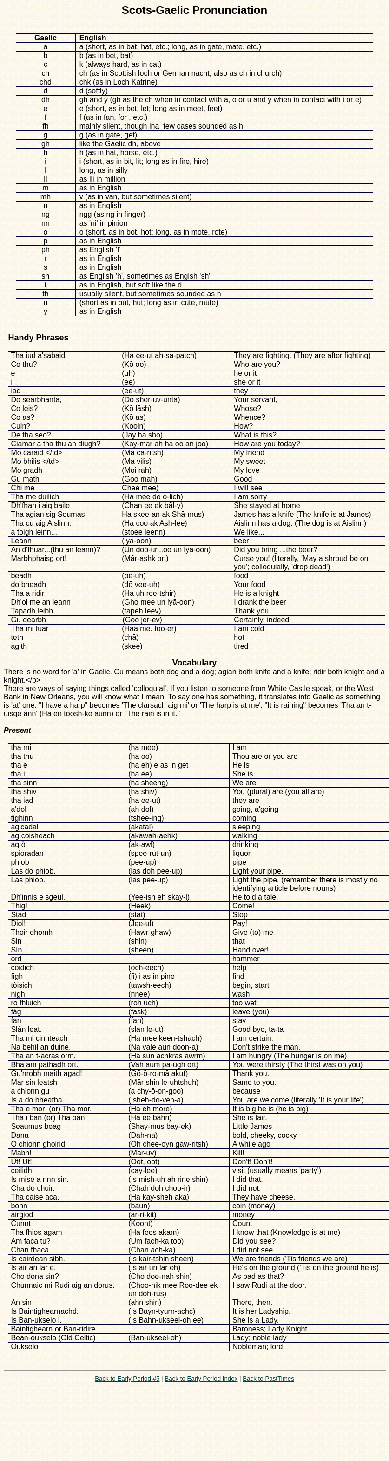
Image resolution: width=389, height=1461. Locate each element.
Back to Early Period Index (201, 1378)
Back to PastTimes (268, 1378)
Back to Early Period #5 (127, 1378)
